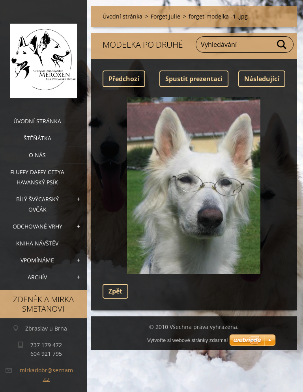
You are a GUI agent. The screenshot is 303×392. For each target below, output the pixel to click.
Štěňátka (37, 138)
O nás (37, 155)
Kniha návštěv (37, 243)
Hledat (282, 44)
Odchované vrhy (37, 226)
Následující (261, 78)
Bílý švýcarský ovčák (37, 204)
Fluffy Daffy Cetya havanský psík (37, 177)
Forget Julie (165, 16)
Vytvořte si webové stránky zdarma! (187, 340)
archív (37, 277)
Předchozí (123, 78)
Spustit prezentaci (194, 78)
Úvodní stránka (37, 121)
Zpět (115, 291)
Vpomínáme (37, 260)
